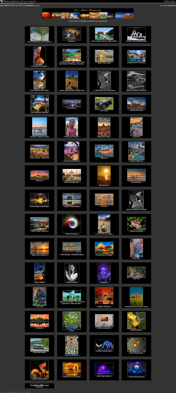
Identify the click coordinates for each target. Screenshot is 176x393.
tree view (163, 5)
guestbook (20, 5)
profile (12, 5)
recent (37, 5)
